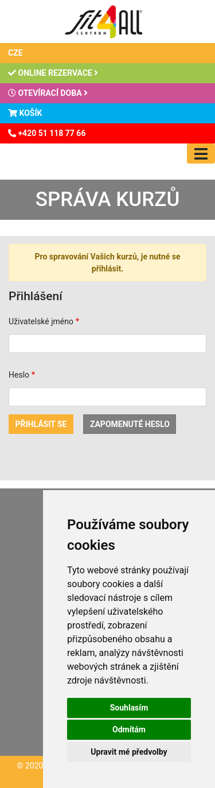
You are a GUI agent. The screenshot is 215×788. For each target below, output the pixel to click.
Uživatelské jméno (41, 321)
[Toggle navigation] (201, 153)
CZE (15, 52)
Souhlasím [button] (129, 707)
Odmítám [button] (129, 729)
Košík (25, 113)
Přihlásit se (41, 424)
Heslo (19, 374)
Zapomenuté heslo (130, 424)
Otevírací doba (48, 93)
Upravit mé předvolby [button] (129, 751)
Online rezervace (53, 72)
